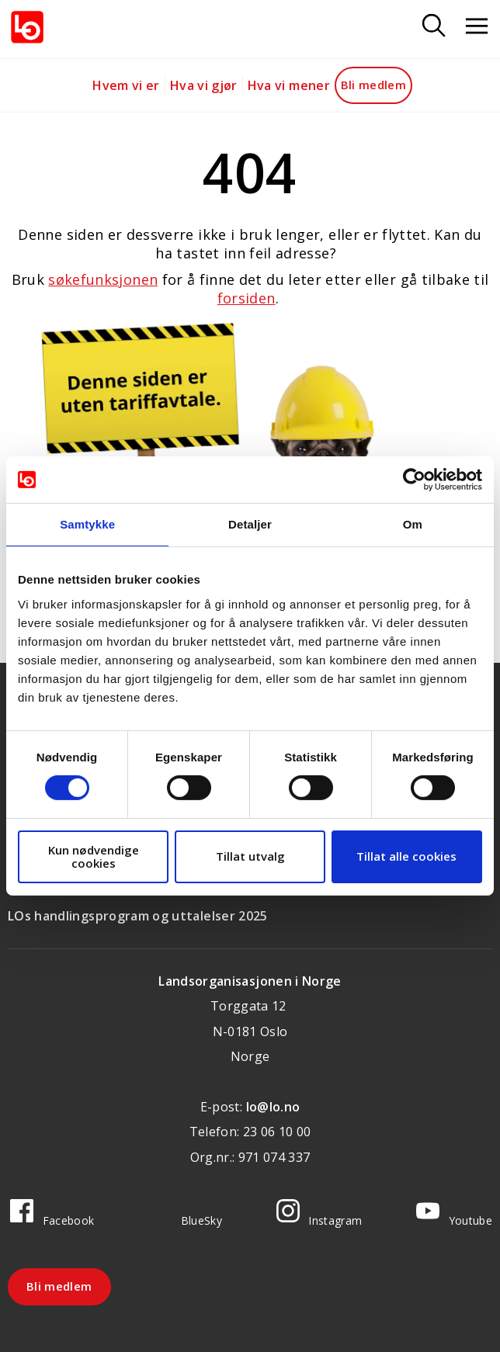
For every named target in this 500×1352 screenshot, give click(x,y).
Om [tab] (412, 524)
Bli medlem (374, 84)
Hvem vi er (126, 85)
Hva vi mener (289, 85)
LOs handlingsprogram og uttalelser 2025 (138, 915)
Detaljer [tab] (250, 524)
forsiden (246, 298)
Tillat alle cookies (406, 856)
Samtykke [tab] (87, 524)
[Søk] (434, 27)
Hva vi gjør (204, 85)
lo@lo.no (273, 1106)
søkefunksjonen (103, 279)
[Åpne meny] (476, 27)
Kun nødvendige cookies (93, 856)
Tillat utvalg (250, 856)
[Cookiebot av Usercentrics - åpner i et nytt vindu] (414, 479)
